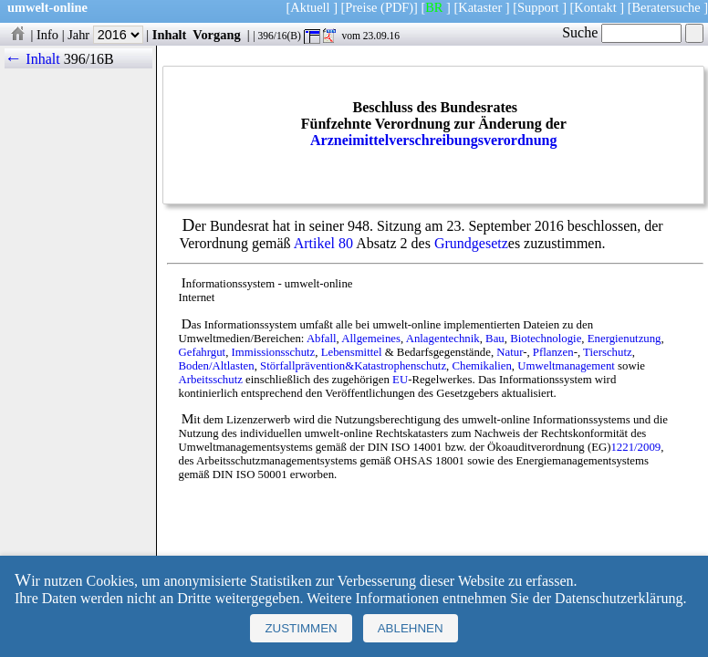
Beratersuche (666, 7)
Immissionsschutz (274, 352)
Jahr (105, 34)
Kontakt (595, 7)
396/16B (89, 59)
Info (47, 34)
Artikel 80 (323, 243)
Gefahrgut (202, 352)
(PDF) (396, 7)
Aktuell (309, 7)
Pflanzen (553, 352)
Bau (495, 338)
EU (400, 379)
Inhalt (169, 34)
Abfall (322, 338)
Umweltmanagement (566, 366)
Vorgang (217, 34)
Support (538, 7)
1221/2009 (635, 447)
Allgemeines (371, 338)
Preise (361, 7)
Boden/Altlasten (217, 366)
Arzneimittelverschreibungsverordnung (433, 140)
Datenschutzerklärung (618, 598)
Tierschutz (607, 352)
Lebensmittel (351, 352)
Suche (622, 32)
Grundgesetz (471, 243)
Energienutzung (624, 338)
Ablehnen (410, 628)
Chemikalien (481, 366)
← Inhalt (32, 59)
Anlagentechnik (443, 338)
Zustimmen (301, 628)
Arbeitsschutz (211, 379)
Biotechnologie (545, 338)
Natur (509, 352)
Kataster (480, 7)
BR (433, 7)
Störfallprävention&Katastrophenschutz (353, 366)
